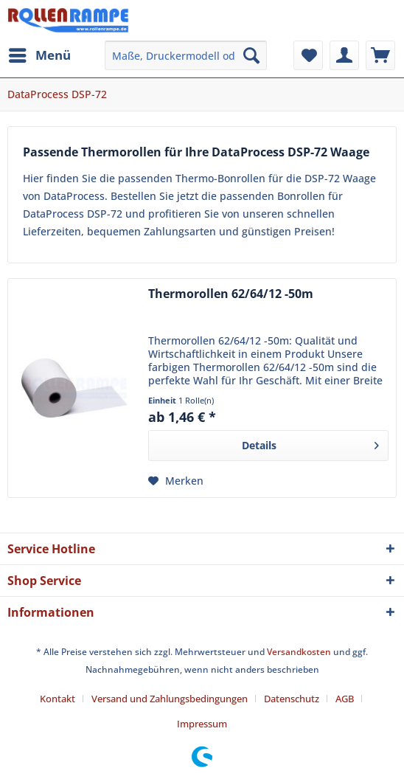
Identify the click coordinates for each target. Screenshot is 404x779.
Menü (40, 53)
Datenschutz (291, 698)
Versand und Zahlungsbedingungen (169, 698)
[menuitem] (39, 55)
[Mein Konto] (344, 55)
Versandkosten (299, 651)
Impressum (202, 723)
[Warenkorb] (380, 55)
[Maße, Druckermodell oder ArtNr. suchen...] (185, 55)
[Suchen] (251, 55)
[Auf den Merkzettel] (175, 481)
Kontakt (57, 698)
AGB (344, 698)
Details (310, 443)
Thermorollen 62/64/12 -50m (230, 294)
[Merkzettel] (308, 55)
